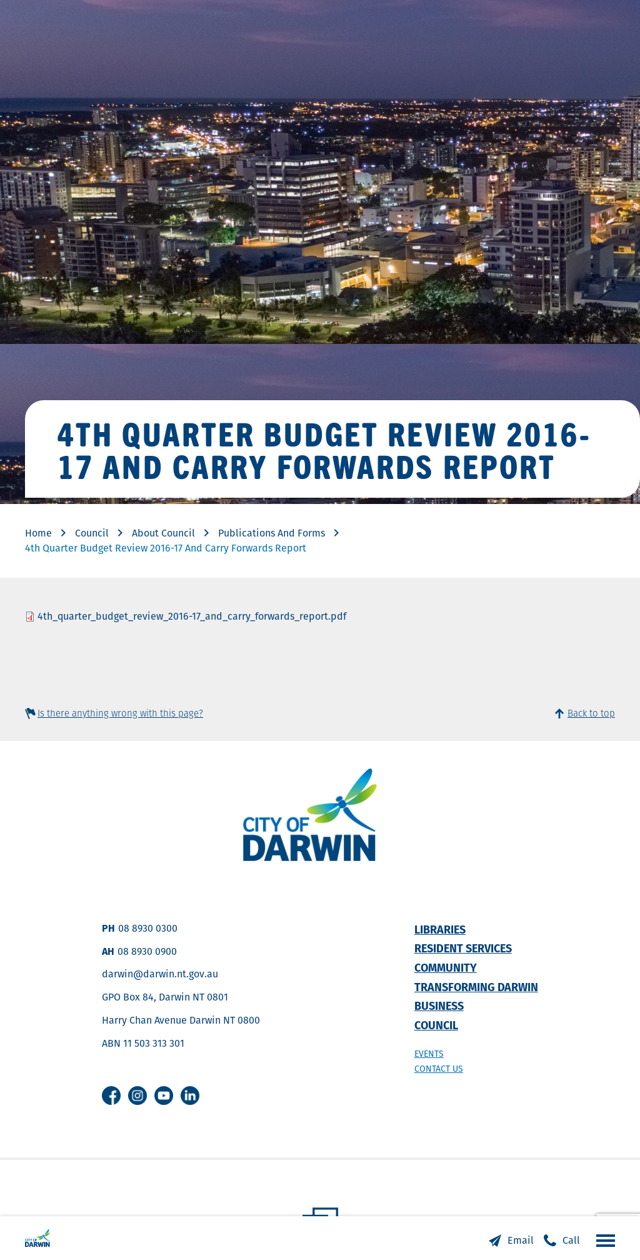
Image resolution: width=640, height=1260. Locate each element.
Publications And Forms (271, 533)
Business (439, 1006)
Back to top (591, 713)
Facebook (111, 1095)
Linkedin (190, 1095)
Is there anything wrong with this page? (120, 713)
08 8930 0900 (147, 951)
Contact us (438, 1068)
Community (445, 967)
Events (429, 1053)
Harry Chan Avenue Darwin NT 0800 (181, 1020)
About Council (163, 533)
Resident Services (463, 948)
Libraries (440, 929)
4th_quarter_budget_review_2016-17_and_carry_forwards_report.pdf (192, 616)
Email (521, 1240)
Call (571, 1240)
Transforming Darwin (476, 987)
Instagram (137, 1095)
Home (38, 533)
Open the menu (602, 1239)
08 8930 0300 (148, 928)
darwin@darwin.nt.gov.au (160, 974)
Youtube (163, 1095)
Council (92, 533)
